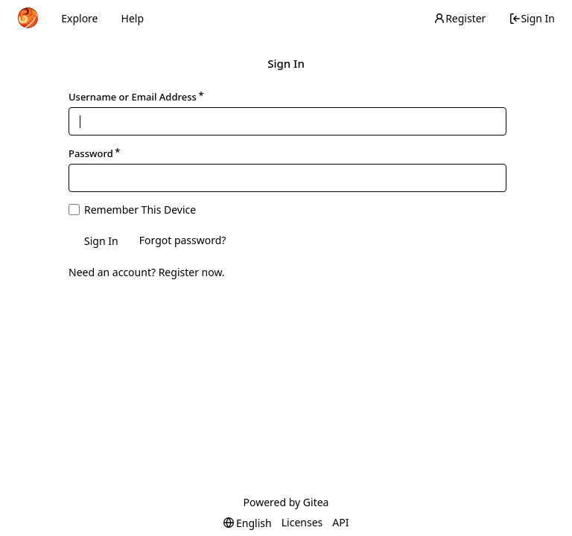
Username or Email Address (133, 96)
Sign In (532, 18)
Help (132, 18)
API (340, 522)
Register (459, 18)
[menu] (247, 523)
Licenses (302, 522)
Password (91, 153)
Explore (79, 18)
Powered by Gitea (286, 502)
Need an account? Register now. (147, 272)
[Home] (27, 18)
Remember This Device (140, 209)
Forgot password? (182, 240)
